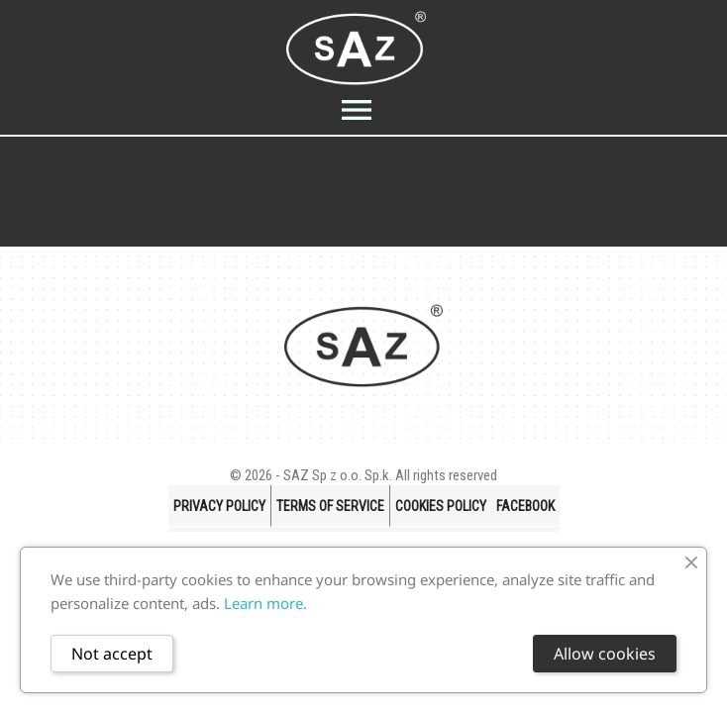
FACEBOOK (525, 506)
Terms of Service (330, 506)
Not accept (112, 653)
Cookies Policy (440, 506)
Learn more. (265, 603)
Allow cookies (605, 653)
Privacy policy (219, 506)
